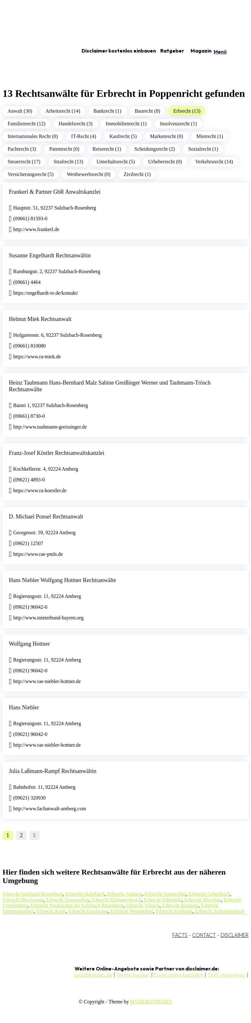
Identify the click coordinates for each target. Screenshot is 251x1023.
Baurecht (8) (147, 111)
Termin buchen (133, 975)
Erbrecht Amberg (124, 894)
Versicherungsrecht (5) (30, 174)
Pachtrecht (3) (22, 149)
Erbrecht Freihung (174, 911)
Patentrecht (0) (64, 149)
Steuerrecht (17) (24, 161)
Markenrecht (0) (166, 136)
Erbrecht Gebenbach (209, 894)
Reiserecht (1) (107, 149)
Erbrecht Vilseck (143, 905)
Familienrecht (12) (27, 123)
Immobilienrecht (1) (126, 123)
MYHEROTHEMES (151, 1001)
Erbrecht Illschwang (23, 899)
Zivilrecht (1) (137, 174)
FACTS (179, 935)
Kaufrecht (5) (123, 136)
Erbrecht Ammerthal (165, 894)
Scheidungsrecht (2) (154, 149)
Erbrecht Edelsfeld (163, 899)
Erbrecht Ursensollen (67, 899)
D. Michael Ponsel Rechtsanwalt (46, 516)
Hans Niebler (24, 707)
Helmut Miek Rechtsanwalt (40, 319)
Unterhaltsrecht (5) (115, 161)
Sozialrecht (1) (203, 149)
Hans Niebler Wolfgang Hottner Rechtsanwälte (62, 580)
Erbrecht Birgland (180, 905)
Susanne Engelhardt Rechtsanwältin (50, 255)
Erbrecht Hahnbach (85, 894)
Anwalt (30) (20, 111)
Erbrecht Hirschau (202, 899)
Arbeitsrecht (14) (63, 111)
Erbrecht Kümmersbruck (116, 899)
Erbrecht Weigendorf (132, 911)
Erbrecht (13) (186, 111)
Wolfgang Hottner (29, 644)
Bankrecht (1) (107, 111)
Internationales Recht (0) (33, 136)
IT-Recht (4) (83, 136)
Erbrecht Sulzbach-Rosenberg (33, 894)
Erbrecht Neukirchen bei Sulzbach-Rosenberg (77, 905)
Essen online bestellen (178, 975)
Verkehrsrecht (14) (214, 161)
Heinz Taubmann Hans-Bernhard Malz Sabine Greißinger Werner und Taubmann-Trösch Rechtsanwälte (110, 386)
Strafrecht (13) (68, 161)
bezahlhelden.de (93, 975)
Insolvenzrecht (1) (178, 123)
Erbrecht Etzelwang (88, 911)
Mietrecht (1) (209, 136)
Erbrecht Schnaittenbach (220, 911)
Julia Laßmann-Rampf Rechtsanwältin (52, 771)
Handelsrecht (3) (76, 123)
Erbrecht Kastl (51, 911)
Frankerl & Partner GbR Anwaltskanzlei (55, 192)
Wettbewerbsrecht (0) (88, 174)
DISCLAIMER (234, 935)
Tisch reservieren (226, 975)
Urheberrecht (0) (165, 161)
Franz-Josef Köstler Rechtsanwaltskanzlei (56, 453)
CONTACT (204, 935)
